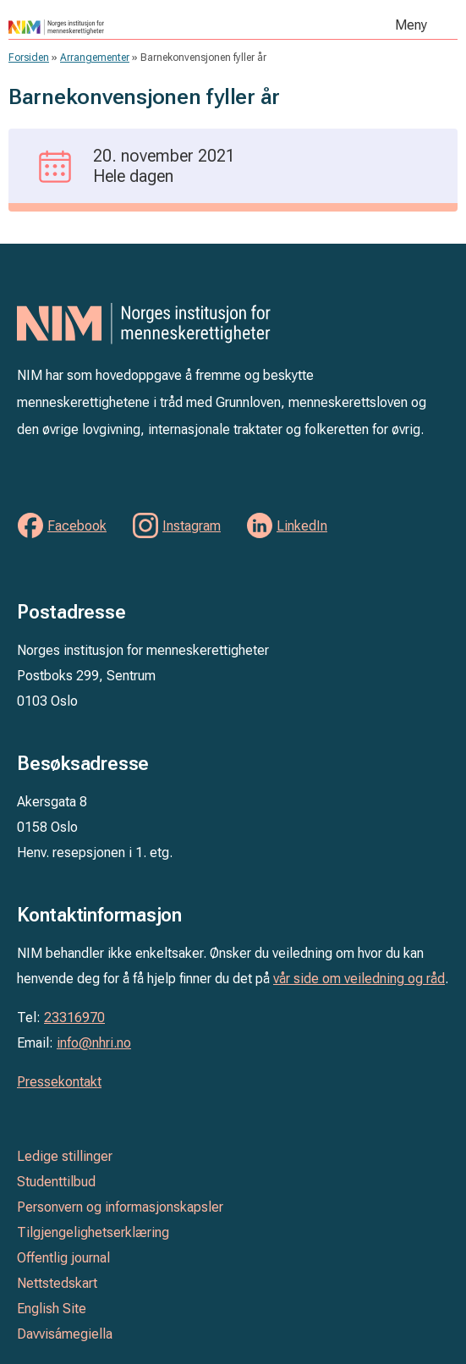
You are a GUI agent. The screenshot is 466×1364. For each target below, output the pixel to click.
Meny (411, 25)
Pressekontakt (59, 1082)
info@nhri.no (94, 1043)
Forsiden (28, 57)
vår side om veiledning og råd (359, 979)
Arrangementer (94, 57)
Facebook (77, 526)
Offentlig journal (63, 1258)
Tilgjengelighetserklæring (93, 1232)
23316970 (74, 1017)
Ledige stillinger (64, 1156)
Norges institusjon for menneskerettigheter (131, 27)
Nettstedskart (57, 1283)
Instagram (191, 526)
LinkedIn (302, 526)
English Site (51, 1309)
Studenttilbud (56, 1182)
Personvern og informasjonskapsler (120, 1207)
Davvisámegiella (64, 1334)
